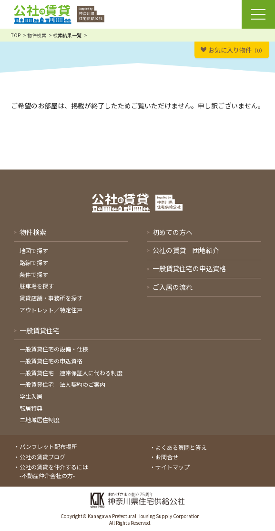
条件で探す (34, 274)
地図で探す (34, 250)
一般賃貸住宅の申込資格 (51, 361)
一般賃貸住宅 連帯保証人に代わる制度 (71, 373)
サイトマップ (172, 467)
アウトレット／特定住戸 (51, 310)
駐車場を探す (37, 286)
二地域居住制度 (40, 419)
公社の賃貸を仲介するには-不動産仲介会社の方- (54, 471)
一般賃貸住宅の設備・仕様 (54, 349)
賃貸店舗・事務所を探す (51, 298)
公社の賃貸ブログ (42, 457)
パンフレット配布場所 (48, 446)
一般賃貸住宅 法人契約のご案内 (62, 384)
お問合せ (166, 457)
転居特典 (31, 408)
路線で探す (34, 262)
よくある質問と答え (181, 447)
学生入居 (31, 396)
